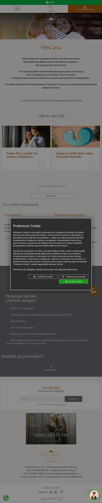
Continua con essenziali (73, 277)
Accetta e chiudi (73, 281)
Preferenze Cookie (43, 277)
